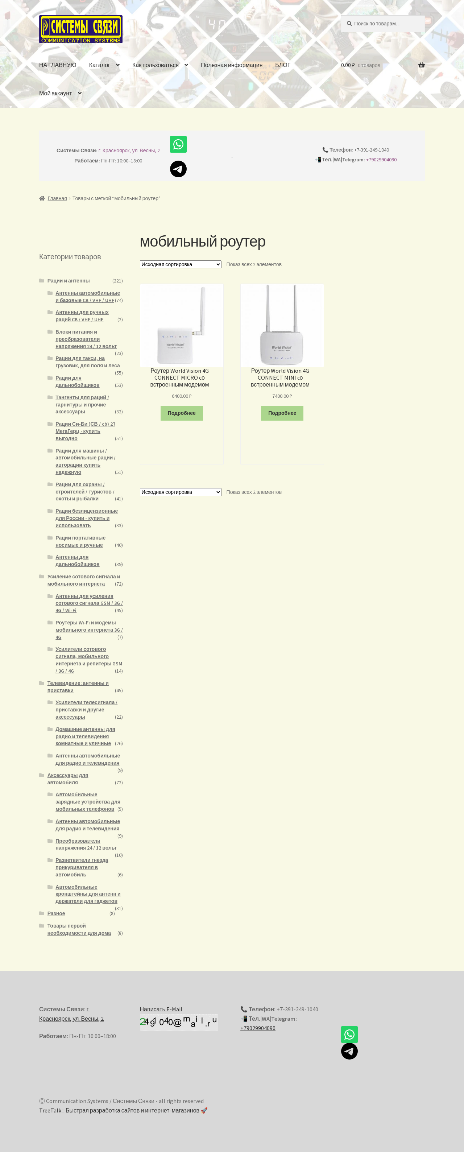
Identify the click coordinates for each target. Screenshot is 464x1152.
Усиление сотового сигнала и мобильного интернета (83, 580)
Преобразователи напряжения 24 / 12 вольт (86, 844)
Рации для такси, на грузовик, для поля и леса (87, 362)
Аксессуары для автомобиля (67, 779)
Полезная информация (231, 65)
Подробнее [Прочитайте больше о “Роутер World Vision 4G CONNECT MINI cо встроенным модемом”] (282, 413)
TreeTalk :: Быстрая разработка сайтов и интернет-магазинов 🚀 (123, 1110)
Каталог (99, 65)
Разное (56, 913)
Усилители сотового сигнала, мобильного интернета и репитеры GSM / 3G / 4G (88, 660)
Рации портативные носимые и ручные (80, 541)
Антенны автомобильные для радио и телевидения (87, 759)
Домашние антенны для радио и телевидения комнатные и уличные (85, 736)
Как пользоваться (155, 65)
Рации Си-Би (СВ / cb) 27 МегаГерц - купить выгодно (85, 431)
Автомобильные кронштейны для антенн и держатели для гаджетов (87, 894)
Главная (57, 198)
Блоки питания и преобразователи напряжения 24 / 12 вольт (86, 339)
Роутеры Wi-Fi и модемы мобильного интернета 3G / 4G (89, 629)
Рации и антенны (68, 280)
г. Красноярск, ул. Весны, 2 (129, 150)
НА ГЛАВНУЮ (57, 65)
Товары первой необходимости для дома (79, 929)
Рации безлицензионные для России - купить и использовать (86, 518)
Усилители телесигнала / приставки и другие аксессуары (86, 709)
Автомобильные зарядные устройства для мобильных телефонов (87, 801)
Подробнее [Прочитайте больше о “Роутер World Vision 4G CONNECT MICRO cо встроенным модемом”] (182, 413)
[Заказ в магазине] (180, 264)
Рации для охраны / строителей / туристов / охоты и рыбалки (85, 491)
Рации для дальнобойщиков (77, 381)
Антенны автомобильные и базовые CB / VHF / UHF (87, 297)
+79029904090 (381, 159)
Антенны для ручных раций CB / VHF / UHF (82, 316)
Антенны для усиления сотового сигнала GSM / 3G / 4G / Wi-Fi (89, 603)
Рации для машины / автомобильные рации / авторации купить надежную (85, 461)
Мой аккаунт (55, 93)
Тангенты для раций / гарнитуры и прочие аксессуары (82, 404)
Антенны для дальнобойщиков (77, 560)
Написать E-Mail (161, 1009)
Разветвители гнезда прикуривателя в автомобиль (81, 867)
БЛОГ (282, 65)
